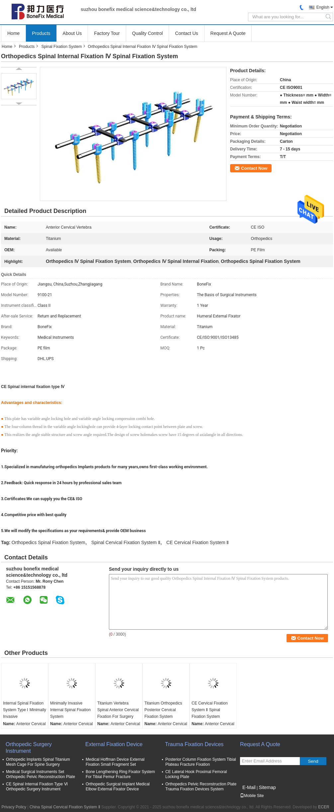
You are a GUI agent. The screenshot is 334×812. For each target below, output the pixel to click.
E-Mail (249, 787)
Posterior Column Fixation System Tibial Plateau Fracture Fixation (200, 762)
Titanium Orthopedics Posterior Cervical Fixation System (163, 710)
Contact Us (186, 33)
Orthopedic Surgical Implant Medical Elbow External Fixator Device (118, 786)
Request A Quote (228, 33)
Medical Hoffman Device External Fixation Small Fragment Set (115, 762)
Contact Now (254, 168)
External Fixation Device (114, 744)
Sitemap (267, 787)
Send (313, 761)
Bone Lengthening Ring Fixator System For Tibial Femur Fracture (120, 774)
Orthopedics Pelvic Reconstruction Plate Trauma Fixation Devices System (200, 786)
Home (13, 33)
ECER (323, 807)
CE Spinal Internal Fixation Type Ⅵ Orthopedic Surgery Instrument (37, 786)
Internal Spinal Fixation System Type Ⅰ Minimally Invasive (24, 710)
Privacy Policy (13, 807)
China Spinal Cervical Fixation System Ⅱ (65, 807)
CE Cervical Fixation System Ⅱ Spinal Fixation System (210, 710)
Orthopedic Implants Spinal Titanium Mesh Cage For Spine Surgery (38, 762)
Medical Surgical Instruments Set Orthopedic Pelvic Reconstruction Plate (40, 774)
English (322, 7)
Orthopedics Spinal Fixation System (48, 542)
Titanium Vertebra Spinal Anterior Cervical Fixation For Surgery (118, 710)
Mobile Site (252, 795)
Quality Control (147, 33)
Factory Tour (107, 33)
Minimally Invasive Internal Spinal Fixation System (70, 710)
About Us (72, 33)
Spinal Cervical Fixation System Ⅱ (125, 542)
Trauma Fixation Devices (194, 744)
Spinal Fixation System (61, 46)
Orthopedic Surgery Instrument (29, 747)
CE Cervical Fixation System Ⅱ (197, 542)
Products (41, 33)
